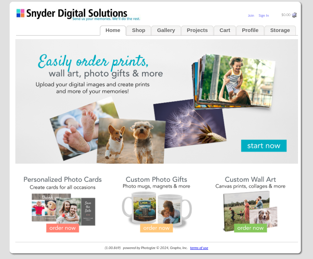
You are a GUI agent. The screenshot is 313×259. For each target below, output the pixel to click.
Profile (250, 30)
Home (113, 30)
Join (251, 15)
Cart (224, 30)
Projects (197, 30)
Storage (280, 30)
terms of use (199, 247)
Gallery (166, 30)
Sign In (264, 15)
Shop (138, 30)
